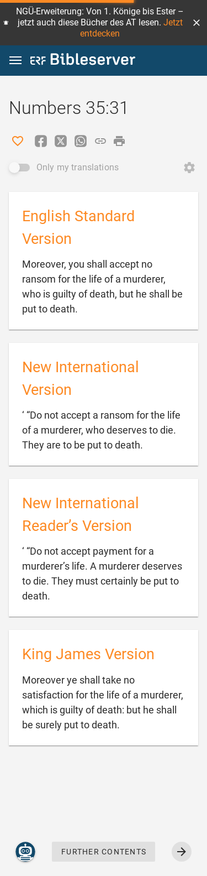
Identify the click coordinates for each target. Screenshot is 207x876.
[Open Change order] (189, 167)
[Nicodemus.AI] (25, 852)
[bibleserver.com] (82, 61)
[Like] (17, 141)
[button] (196, 22)
